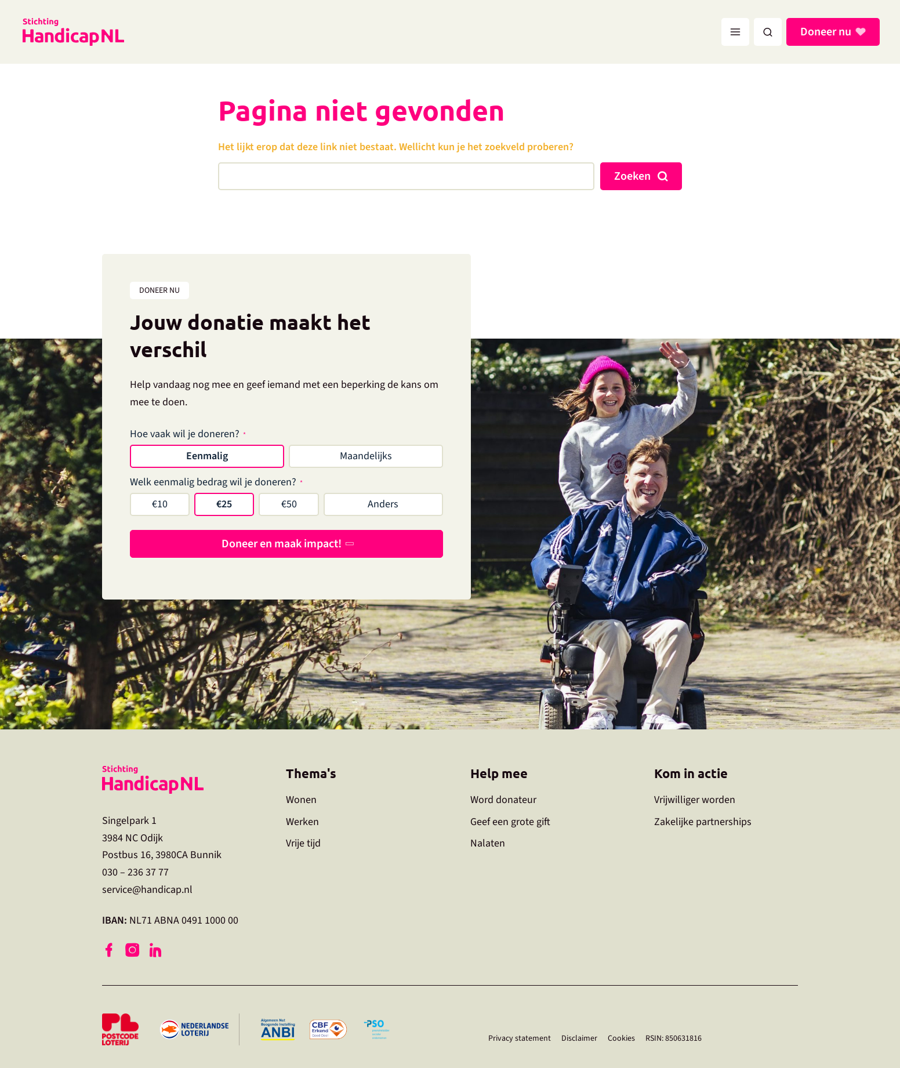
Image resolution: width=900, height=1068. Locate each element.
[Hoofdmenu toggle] (735, 32)
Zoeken (632, 176)
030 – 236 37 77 (135, 872)
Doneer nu (827, 32)
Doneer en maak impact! (282, 544)
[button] (768, 32)
